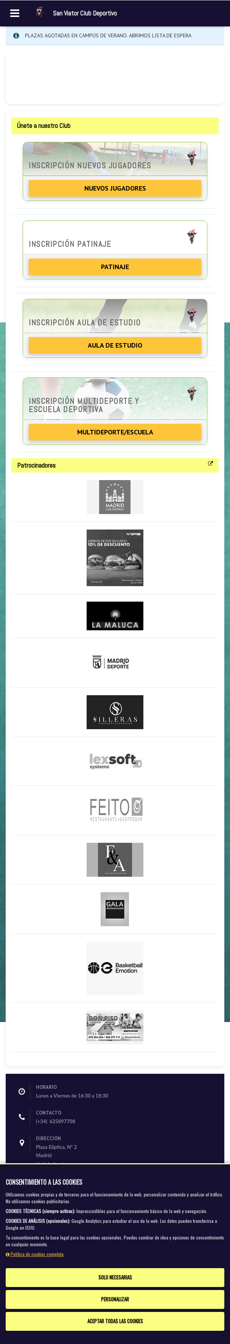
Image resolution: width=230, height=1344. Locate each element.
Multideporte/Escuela (115, 432)
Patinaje (115, 266)
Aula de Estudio (115, 345)
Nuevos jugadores (115, 188)
